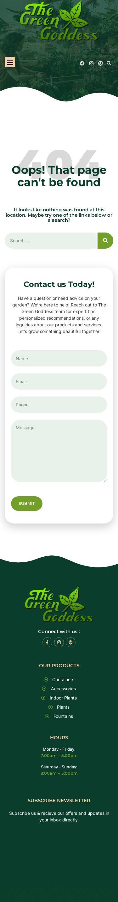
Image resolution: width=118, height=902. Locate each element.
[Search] (105, 241)
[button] (10, 62)
